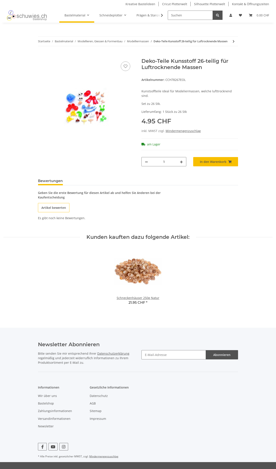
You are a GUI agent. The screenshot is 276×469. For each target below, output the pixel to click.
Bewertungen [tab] (50, 181)
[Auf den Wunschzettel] (125, 66)
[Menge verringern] (146, 161)
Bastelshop (46, 403)
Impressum (98, 419)
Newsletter (46, 426)
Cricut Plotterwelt (174, 4)
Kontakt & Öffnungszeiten (250, 4)
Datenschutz (99, 396)
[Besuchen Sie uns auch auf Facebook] (42, 446)
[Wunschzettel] (240, 15)
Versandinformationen (54, 419)
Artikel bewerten (53, 208)
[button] (230, 15)
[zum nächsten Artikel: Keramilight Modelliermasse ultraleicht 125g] (233, 41)
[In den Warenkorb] (41, 55)
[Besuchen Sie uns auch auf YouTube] (53, 446)
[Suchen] (190, 15)
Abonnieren (222, 355)
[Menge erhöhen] (181, 161)
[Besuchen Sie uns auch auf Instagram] (63, 446)
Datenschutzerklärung (113, 353)
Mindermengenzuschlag (183, 131)
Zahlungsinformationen (55, 411)
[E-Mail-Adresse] (173, 354)
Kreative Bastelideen (140, 4)
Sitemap (96, 411)
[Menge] (164, 161)
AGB (93, 403)
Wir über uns (47, 396)
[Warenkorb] (259, 15)
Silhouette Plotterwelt (209, 4)
